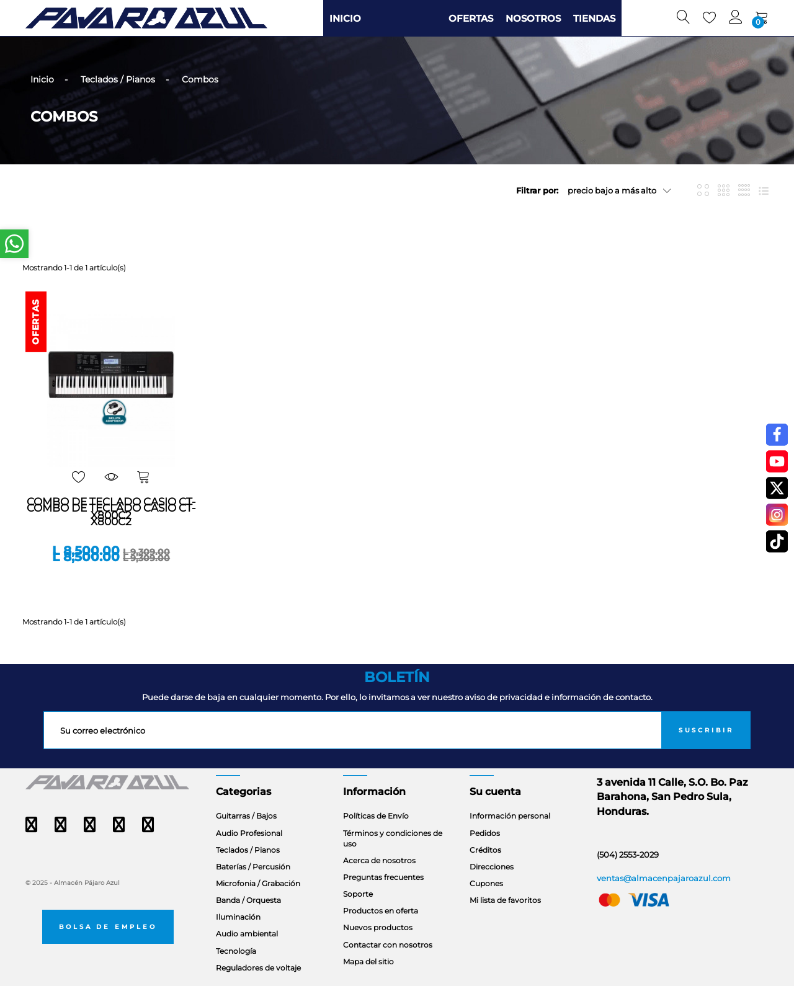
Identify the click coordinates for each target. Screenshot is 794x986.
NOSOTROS (533, 18)
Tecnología (236, 951)
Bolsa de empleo (108, 926)
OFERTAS (470, 18)
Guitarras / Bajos (246, 815)
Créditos (485, 850)
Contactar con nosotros (387, 944)
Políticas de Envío (376, 815)
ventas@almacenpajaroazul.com (664, 878)
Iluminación (238, 917)
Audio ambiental (247, 933)
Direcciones (492, 866)
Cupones (486, 883)
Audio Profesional (249, 833)
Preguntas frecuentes (383, 877)
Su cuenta (495, 791)
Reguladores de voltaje (258, 967)
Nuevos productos (378, 927)
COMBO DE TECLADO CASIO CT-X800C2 (111, 515)
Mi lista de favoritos (505, 900)
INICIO (345, 18)
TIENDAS (594, 18)
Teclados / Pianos (248, 850)
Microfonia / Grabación (258, 883)
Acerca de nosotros (379, 860)
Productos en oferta (380, 910)
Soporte (358, 894)
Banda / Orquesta (248, 900)
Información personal (510, 815)
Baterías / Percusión (253, 866)
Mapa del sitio (368, 961)
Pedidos (485, 833)
